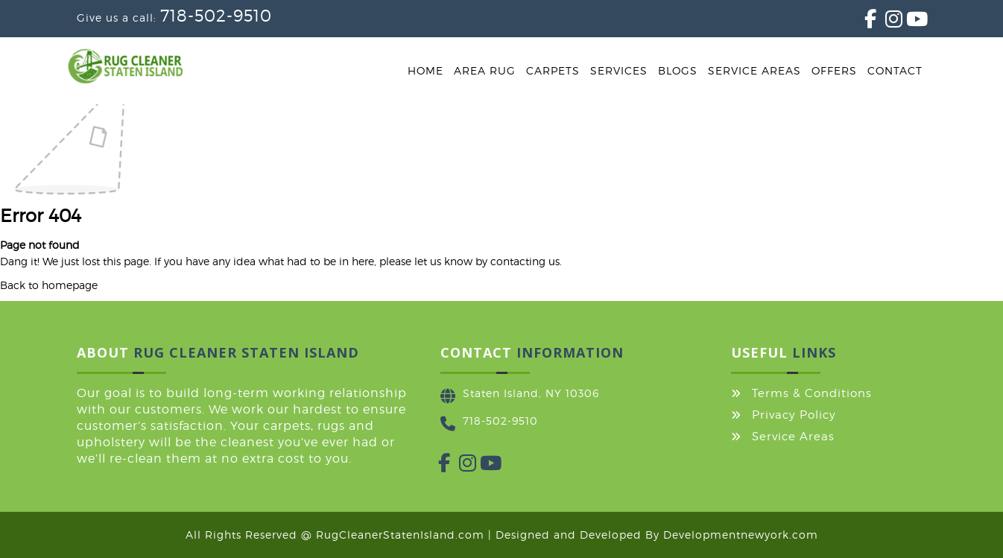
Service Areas (754, 70)
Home (425, 70)
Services (619, 70)
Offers (834, 70)
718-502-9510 (216, 15)
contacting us (525, 261)
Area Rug (485, 70)
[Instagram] (885, 22)
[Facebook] (864, 22)
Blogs (677, 70)
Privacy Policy (794, 415)
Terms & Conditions (812, 393)
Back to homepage (49, 285)
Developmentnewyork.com (740, 534)
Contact (895, 70)
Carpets (553, 70)
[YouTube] (906, 22)
